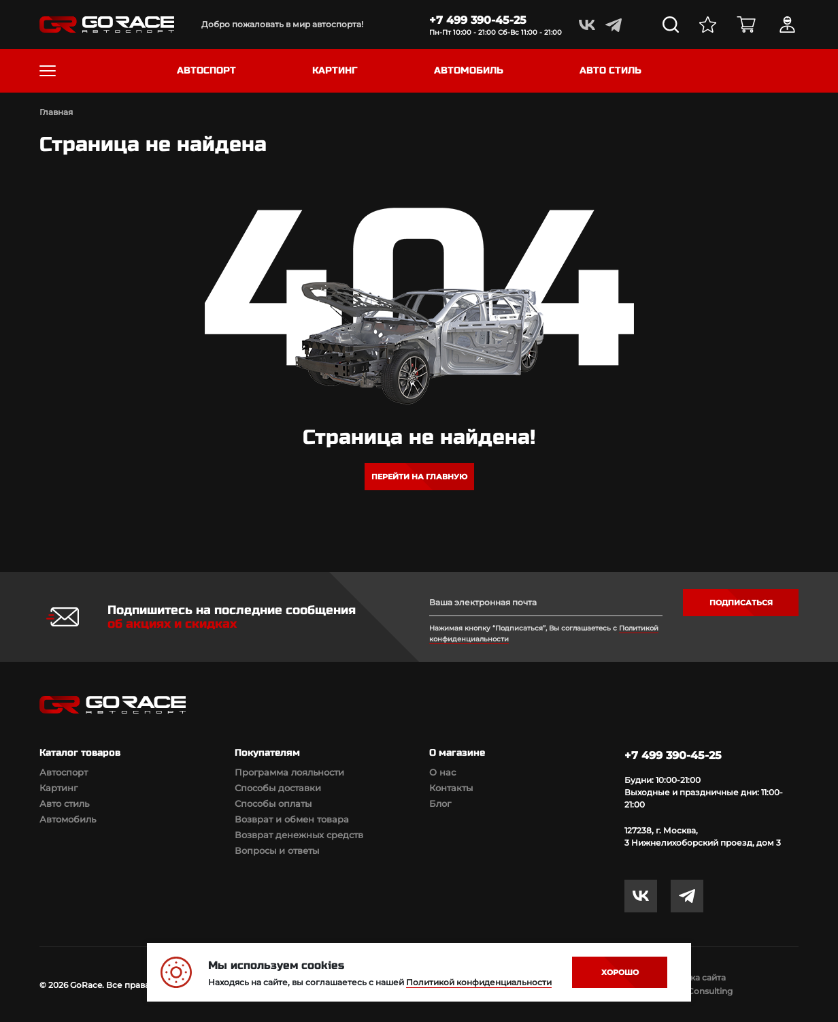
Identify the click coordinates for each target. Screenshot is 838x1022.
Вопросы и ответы (277, 850)
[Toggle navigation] (47, 70)
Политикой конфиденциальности (479, 982)
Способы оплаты (273, 803)
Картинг (58, 787)
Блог (440, 803)
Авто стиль (64, 803)
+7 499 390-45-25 (477, 20)
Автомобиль (67, 819)
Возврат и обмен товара (292, 819)
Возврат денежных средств (299, 834)
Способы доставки (278, 787)
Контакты (451, 787)
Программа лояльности (289, 772)
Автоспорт (63, 772)
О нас (442, 772)
